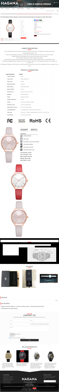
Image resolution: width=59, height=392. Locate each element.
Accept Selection (29, 388)
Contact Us (42, 8)
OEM (13, 8)
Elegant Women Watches (8, 306)
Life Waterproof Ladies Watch (9, 308)
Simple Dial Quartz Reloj (37, 306)
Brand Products (20, 8)
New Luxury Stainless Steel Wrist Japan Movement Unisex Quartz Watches (22, 364)
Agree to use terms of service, (17, 338)
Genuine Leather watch (22, 306)
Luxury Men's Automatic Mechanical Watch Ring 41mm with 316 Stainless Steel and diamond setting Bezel (8, 365)
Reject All (24, 388)
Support (28, 8)
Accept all (34, 388)
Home (2, 8)
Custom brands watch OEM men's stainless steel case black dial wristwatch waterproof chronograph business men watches (36, 365)
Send (29, 340)
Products (35, 8)
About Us (7, 8)
